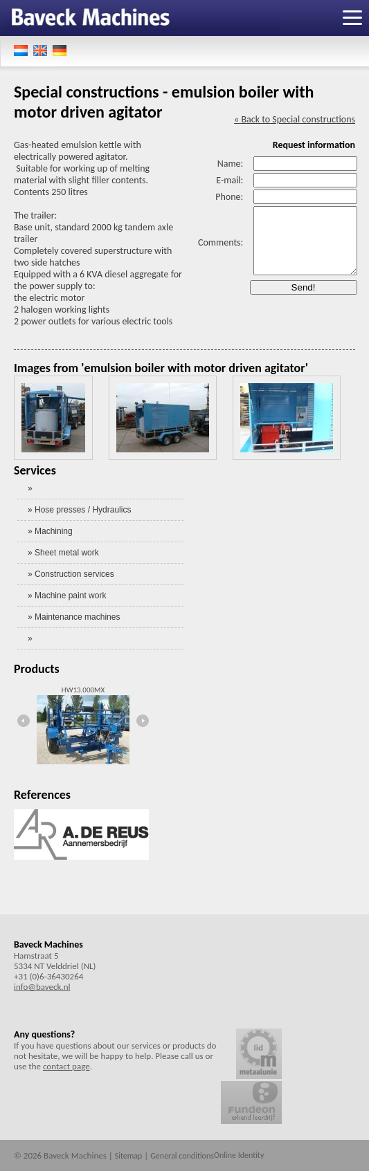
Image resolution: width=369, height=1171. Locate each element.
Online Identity (239, 1155)
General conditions (182, 1156)
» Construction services (71, 574)
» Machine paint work (67, 595)
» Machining (50, 531)
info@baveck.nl (42, 986)
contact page (66, 1066)
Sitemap (129, 1156)
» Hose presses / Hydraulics (79, 510)
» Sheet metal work (63, 552)
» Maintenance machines (74, 617)
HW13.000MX (83, 689)
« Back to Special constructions (294, 119)
